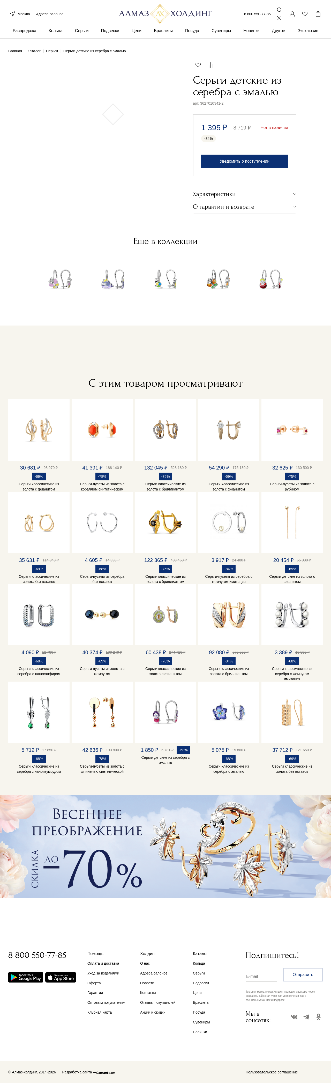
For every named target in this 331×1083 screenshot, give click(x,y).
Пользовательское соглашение (272, 1072)
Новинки (251, 33)
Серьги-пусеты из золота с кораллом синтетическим (102, 486)
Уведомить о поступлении (244, 161)
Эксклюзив (308, 33)
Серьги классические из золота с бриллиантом (165, 486)
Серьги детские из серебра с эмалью (165, 760)
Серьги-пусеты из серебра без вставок (102, 579)
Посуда (192, 33)
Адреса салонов (50, 15)
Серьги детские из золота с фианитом (292, 579)
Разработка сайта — (79, 1072)
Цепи (136, 33)
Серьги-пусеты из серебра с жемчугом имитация (229, 579)
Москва (19, 15)
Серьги (81, 33)
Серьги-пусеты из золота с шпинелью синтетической (102, 769)
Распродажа (24, 33)
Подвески (110, 33)
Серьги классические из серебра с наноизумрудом (39, 769)
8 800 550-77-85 (257, 15)
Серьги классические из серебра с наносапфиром (39, 671)
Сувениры (221, 33)
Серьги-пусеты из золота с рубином (292, 486)
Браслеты (163, 33)
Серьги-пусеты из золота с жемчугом (102, 671)
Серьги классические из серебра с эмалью (229, 769)
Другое (278, 33)
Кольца (56, 33)
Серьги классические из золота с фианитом (39, 486)
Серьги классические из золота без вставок (39, 579)
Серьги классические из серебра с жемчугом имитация (292, 674)
